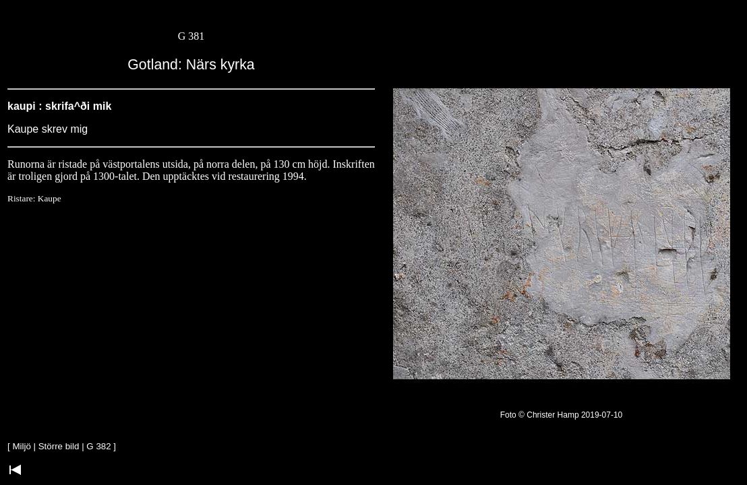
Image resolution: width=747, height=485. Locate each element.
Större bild (59, 446)
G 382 (98, 446)
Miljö (21, 446)
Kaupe (49, 198)
